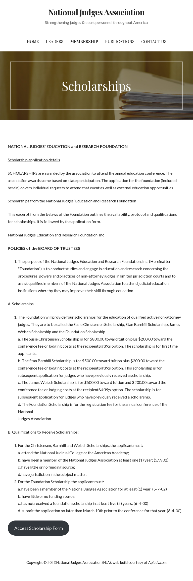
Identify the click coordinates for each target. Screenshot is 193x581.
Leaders (54, 41)
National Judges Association (96, 12)
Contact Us (153, 41)
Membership (84, 41)
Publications (119, 41)
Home (33, 41)
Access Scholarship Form (38, 528)
